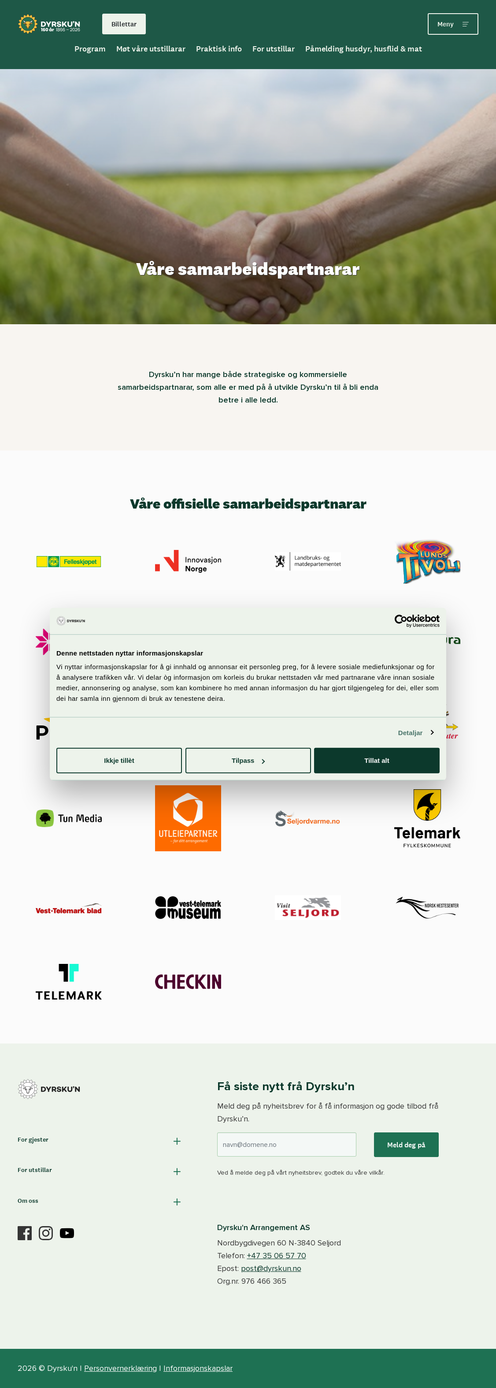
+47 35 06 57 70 (276, 1255)
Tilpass (248, 760)
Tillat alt (376, 760)
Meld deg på (406, 1144)
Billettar (124, 24)
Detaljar (410, 732)
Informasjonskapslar (198, 1368)
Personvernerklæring (120, 1368)
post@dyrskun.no (271, 1268)
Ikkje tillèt (119, 760)
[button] (100, 1141)
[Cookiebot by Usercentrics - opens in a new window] (401, 620)
